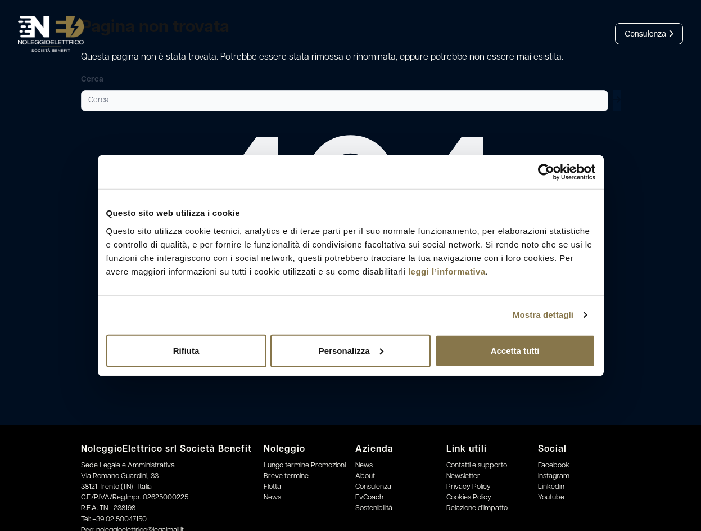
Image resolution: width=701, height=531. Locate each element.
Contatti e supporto (476, 465)
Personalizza (351, 350)
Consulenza (649, 33)
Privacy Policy (468, 486)
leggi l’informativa (447, 271)
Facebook (553, 465)
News (272, 497)
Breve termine (286, 476)
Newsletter (463, 476)
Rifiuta (186, 350)
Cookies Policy (468, 497)
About (365, 476)
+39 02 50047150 (119, 519)
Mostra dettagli (543, 315)
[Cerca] (344, 100)
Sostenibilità (373, 508)
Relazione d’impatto (477, 508)
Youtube (551, 497)
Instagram (553, 476)
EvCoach (369, 497)
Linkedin (551, 486)
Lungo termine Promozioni (305, 465)
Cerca (92, 79)
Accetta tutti (515, 350)
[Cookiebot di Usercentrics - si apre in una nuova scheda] (546, 172)
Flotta (272, 486)
